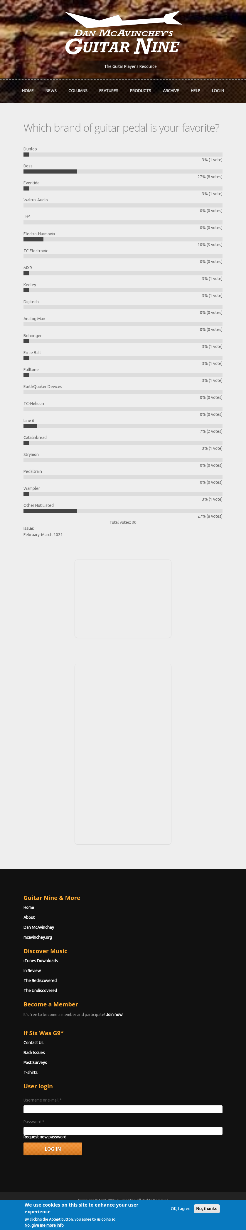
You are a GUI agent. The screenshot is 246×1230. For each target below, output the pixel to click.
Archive (171, 90)
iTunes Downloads (40, 960)
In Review (32, 970)
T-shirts (30, 1072)
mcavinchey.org (37, 937)
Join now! (114, 1014)
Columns (77, 90)
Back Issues (34, 1052)
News (51, 90)
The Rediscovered (40, 980)
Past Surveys (35, 1062)
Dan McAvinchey (38, 927)
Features (108, 90)
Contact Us (33, 1042)
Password (33, 1121)
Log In (218, 90)
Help (195, 90)
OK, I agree (181, 1212)
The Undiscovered (40, 990)
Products (140, 90)
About (29, 917)
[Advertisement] (123, 597)
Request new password (44, 1137)
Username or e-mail (42, 1100)
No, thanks (207, 1212)
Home (28, 90)
